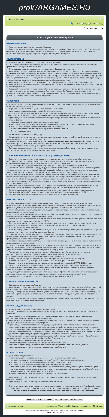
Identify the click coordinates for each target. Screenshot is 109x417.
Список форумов (16, 19)
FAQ (85, 24)
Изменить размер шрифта (100, 18)
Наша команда (51, 406)
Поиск (92, 24)
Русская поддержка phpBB (54, 412)
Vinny (82, 410)
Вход (101, 24)
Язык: (86, 28)
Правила (76, 24)
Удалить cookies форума (68, 406)
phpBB (41, 410)
